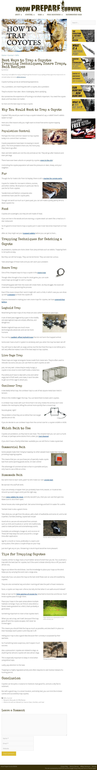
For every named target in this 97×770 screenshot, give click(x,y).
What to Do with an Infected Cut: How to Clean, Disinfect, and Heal (23, 702)
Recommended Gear (74, 15)
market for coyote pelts (53, 178)
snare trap (41, 272)
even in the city (46, 160)
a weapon (11, 294)
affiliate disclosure (21, 77)
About (18, 14)
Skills (17, 55)
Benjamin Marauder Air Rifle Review (14, 700)
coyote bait (48, 480)
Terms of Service (74, 766)
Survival (30, 14)
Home (4, 55)
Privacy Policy (64, 766)
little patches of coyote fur (26, 594)
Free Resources (55, 14)
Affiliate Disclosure (85, 766)
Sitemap (94, 766)
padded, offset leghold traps (22, 337)
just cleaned (43, 436)
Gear (41, 14)
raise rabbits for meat (14, 497)
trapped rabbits (29, 233)
